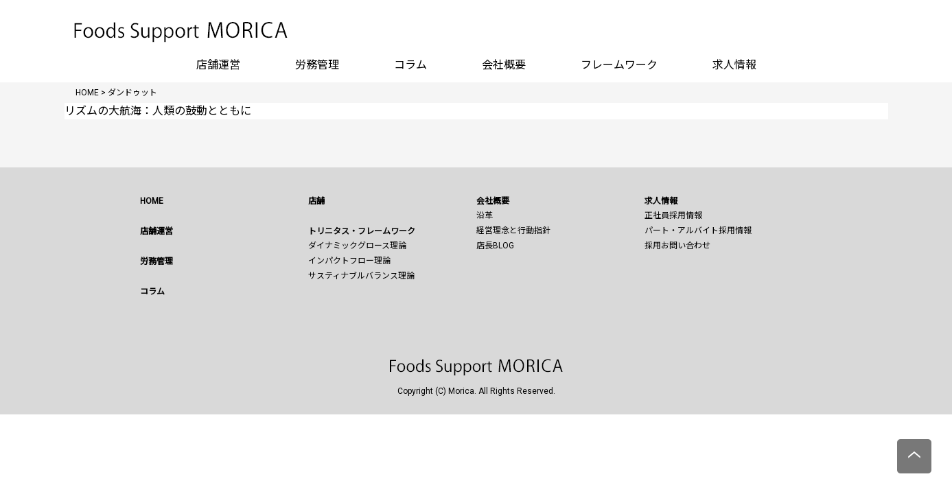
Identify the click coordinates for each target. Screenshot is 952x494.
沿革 (484, 215)
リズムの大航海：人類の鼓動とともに (158, 110)
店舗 (316, 201)
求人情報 (734, 64)
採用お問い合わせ (677, 245)
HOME (151, 201)
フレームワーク (619, 64)
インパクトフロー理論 (349, 261)
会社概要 (504, 64)
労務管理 (317, 64)
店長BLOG (495, 245)
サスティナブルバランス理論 (361, 276)
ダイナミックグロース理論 (357, 245)
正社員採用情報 (673, 215)
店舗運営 (218, 64)
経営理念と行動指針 (513, 230)
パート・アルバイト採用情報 (698, 230)
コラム (410, 64)
